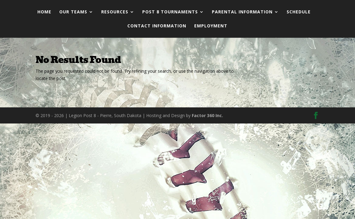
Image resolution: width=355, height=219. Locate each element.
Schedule (299, 12)
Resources (114, 12)
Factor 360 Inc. (207, 115)
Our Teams (73, 12)
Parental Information (242, 12)
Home (44, 12)
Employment (210, 26)
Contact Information (156, 26)
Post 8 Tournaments (170, 12)
